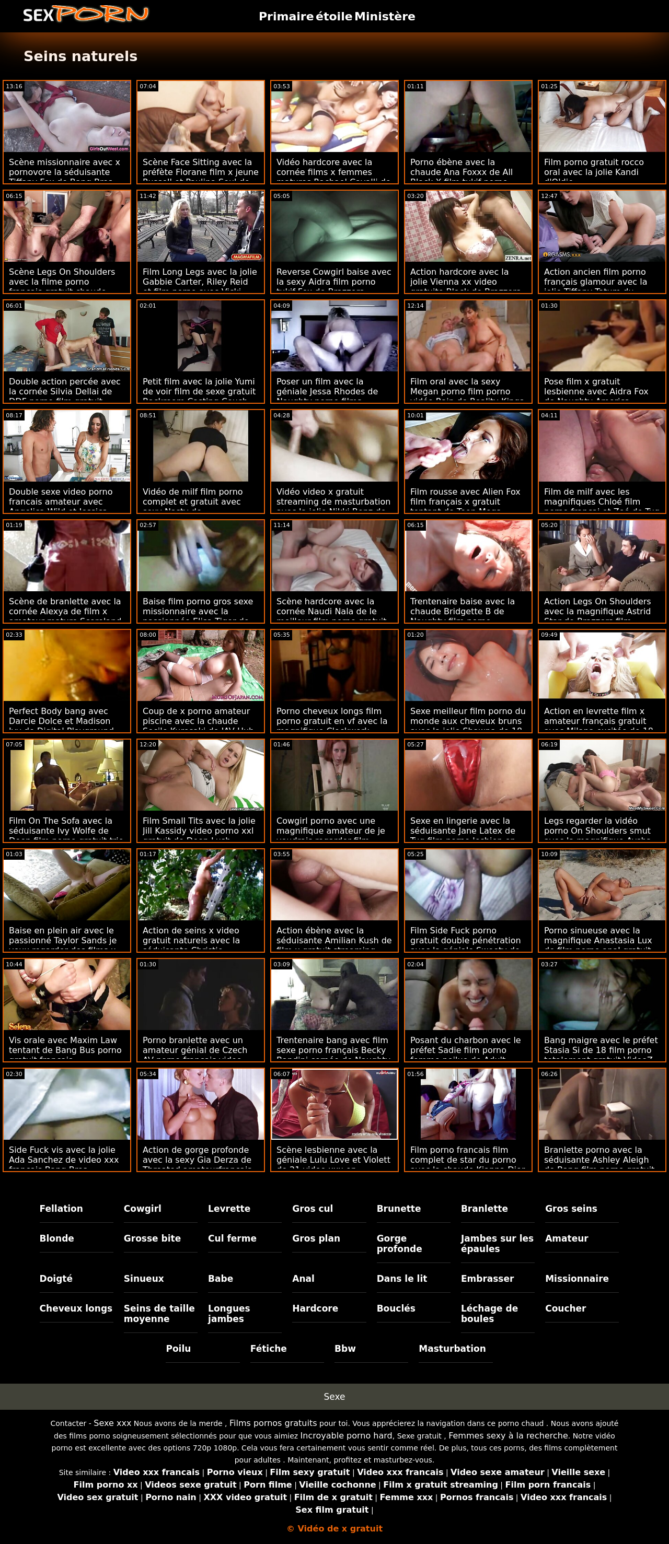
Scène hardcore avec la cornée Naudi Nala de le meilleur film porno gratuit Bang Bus (331, 616)
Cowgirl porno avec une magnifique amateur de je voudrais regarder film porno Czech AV (330, 836)
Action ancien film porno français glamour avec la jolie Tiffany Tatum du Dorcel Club (595, 287)
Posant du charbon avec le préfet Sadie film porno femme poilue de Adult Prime (465, 1055)
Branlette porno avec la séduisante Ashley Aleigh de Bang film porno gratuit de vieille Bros (599, 1165)
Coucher (565, 1308)
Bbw (345, 1348)
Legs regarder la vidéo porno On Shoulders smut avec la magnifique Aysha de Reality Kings (597, 836)
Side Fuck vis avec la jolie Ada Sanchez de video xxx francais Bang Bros (64, 1160)
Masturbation (452, 1348)
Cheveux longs (76, 1308)
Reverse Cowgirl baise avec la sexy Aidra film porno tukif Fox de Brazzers (333, 282)
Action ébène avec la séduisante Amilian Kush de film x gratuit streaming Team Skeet (334, 945)
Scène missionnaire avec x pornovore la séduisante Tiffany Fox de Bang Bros (64, 172)
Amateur (567, 1238)
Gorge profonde (399, 1243)
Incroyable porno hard (347, 1436)
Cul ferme (232, 1238)
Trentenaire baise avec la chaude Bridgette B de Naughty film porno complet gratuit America (462, 616)
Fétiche (268, 1348)
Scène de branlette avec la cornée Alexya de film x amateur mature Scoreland (65, 611)
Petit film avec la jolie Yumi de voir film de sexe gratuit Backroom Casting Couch (199, 391)
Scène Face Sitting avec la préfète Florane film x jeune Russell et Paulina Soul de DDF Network (201, 177)
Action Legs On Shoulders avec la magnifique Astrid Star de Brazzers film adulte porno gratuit (597, 616)
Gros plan (316, 1238)
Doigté (56, 1278)
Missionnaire (577, 1278)
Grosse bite (152, 1238)
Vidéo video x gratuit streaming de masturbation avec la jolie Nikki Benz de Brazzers (333, 507)
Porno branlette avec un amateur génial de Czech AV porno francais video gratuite (195, 1055)
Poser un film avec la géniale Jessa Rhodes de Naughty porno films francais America (327, 396)
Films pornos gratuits (273, 1423)
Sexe (334, 1396)
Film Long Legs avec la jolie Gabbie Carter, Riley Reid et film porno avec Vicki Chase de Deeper (200, 287)
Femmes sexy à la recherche (508, 1436)
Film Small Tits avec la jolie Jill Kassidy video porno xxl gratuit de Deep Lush (199, 831)
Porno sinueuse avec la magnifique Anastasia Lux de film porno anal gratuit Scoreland (598, 945)
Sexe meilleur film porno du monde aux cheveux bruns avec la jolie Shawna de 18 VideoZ (468, 726)
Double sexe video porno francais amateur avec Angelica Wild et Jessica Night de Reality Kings (61, 507)
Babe (220, 1278)
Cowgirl (143, 1208)
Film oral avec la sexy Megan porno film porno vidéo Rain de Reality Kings (467, 391)
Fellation (61, 1208)
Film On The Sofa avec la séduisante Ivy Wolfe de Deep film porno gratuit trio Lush (66, 836)
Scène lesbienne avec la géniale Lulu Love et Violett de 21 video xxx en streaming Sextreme (333, 1165)
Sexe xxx (112, 1423)
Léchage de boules (489, 1313)
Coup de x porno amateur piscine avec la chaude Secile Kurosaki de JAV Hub (198, 721)
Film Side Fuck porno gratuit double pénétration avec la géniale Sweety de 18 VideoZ (465, 945)
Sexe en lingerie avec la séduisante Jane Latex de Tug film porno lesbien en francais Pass (462, 836)
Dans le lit (402, 1278)
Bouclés (396, 1308)
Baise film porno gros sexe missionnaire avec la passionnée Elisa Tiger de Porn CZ (198, 616)
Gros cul (312, 1208)
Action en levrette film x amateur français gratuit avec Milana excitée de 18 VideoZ (598, 726)
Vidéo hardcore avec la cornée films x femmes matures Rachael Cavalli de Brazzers (333, 177)
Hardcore (315, 1308)
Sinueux (144, 1278)
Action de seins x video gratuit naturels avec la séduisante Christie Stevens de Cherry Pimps (195, 945)
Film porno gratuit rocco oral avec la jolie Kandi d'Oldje (594, 172)
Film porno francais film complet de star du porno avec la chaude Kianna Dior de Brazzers (467, 1165)
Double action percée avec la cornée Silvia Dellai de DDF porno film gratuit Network (65, 396)
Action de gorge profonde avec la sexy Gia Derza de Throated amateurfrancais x (197, 1165)
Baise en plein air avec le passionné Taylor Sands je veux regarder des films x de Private (63, 945)
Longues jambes (229, 1313)
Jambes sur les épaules (497, 1243)
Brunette (399, 1208)
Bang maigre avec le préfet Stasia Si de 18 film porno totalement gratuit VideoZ (601, 1050)
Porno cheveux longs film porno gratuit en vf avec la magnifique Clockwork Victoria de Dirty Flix (332, 726)
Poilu (178, 1348)
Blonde (57, 1238)
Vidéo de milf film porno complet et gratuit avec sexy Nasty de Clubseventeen (193, 507)
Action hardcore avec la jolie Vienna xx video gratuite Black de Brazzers (465, 282)
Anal (303, 1278)
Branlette (484, 1208)
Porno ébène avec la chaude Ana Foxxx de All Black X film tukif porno (461, 172)
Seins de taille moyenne (159, 1313)
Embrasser (487, 1278)
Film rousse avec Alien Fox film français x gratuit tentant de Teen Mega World (465, 507)
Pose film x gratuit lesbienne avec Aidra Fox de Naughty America (596, 391)
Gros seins (571, 1208)
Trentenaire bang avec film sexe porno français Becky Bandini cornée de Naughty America (333, 1055)
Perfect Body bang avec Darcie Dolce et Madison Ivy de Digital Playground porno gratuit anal (61, 726)
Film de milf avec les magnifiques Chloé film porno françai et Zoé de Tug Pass (602, 507)
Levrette (229, 1208)
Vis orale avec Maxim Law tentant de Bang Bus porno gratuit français (65, 1050)
